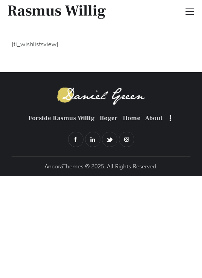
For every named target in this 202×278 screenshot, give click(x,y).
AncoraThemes (64, 166)
